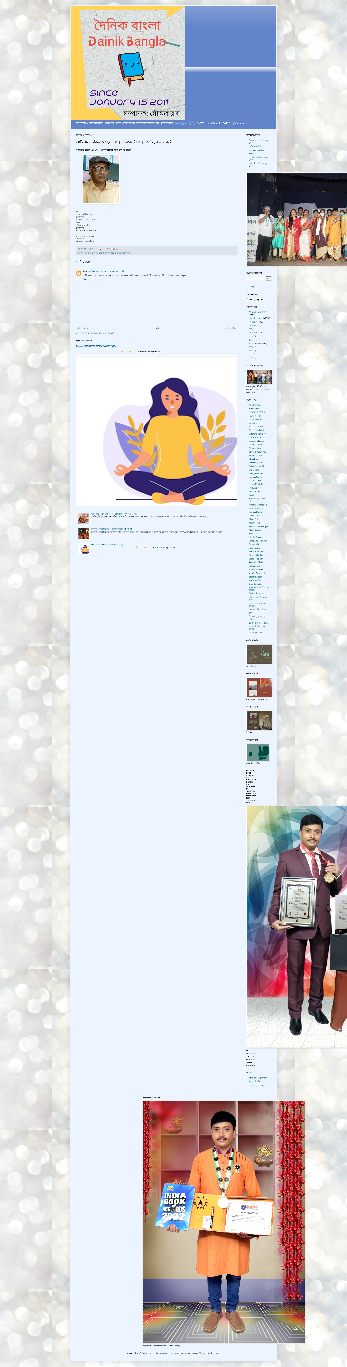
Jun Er (251, 495)
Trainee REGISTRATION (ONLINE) (96, 346)
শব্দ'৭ (251, 351)
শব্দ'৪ (251, 336)
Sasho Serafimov (256, 559)
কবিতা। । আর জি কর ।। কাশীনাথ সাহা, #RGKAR (112, 529)
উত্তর (85, 280)
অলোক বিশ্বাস (110, 253)
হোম (157, 328)
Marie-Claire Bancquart (259, 526)
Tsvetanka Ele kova (257, 562)
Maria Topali (254, 523)
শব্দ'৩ (251, 347)
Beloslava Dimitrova (257, 434)
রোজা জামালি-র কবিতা (259, 623)
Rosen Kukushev (256, 555)
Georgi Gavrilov (256, 473)
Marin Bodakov (255, 530)
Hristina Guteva (255, 477)
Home (251, 287)
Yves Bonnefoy (255, 584)
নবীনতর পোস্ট (83, 328)
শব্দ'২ (251, 358)
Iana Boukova (255, 480)
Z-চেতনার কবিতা (256, 343)
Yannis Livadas (255, 577)
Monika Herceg (255, 533)
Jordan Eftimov (255, 491)
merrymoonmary (166, 1353)
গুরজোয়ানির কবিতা (257, 610)
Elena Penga (254, 459)
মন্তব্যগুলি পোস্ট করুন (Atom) (101, 333)
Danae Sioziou (255, 437)
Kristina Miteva (255, 512)
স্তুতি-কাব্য (253, 340)
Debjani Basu (89, 271)
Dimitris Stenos (255, 448)
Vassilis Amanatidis (257, 573)
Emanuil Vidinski (256, 466)
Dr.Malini (253, 423)
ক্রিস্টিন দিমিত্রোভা (256, 594)
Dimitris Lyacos (255, 444)
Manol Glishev (255, 519)
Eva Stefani (254, 470)
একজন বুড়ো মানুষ (257, 1085)
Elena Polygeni (255, 462)
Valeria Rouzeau (256, 569)
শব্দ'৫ (251, 329)
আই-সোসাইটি (255, 146)
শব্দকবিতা (253, 325)
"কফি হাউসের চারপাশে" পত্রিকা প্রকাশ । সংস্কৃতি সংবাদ (114, 514)
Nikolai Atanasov (256, 537)
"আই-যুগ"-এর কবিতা (95, 253)
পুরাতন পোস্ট (230, 328)
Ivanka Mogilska (256, 484)
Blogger (202, 1353)
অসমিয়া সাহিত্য (255, 405)
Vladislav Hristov (256, 426)
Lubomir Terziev (256, 515)
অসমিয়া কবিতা (255, 419)
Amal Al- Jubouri (256, 430)
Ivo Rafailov (254, 488)
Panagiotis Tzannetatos (258, 541)
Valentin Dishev (255, 566)
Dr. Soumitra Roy (256, 150)
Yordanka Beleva (256, 580)
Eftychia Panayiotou (257, 452)
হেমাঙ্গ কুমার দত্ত (255, 633)
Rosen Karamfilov (256, 551)
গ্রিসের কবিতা (255, 416)
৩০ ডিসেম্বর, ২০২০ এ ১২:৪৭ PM (110, 271)
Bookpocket (254, 154)
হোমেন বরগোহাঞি (257, 412)
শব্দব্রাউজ (253, 322)
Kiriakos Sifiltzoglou (258, 505)
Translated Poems (256, 408)
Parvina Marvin (255, 544)
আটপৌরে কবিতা (123, 253)
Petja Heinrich (255, 548)
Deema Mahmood (256, 441)
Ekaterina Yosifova (257, 455)
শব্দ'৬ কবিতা (254, 333)
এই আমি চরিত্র (255, 1082)
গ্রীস (250, 613)
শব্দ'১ (251, 354)
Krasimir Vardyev (256, 508)
